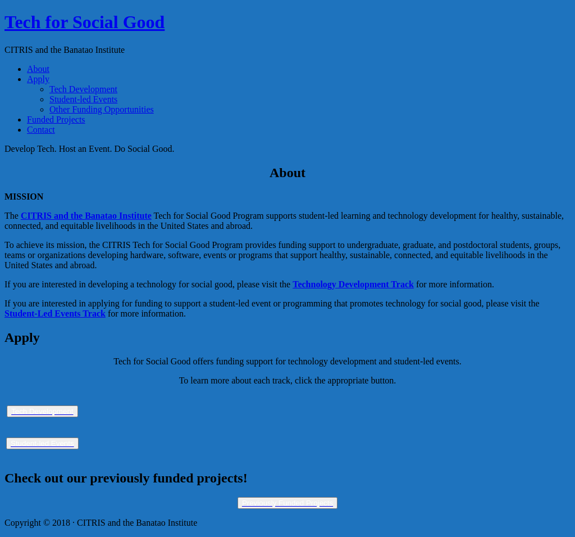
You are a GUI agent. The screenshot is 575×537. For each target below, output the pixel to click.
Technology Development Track (353, 284)
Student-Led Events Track (55, 313)
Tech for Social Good (84, 22)
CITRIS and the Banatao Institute (86, 215)
